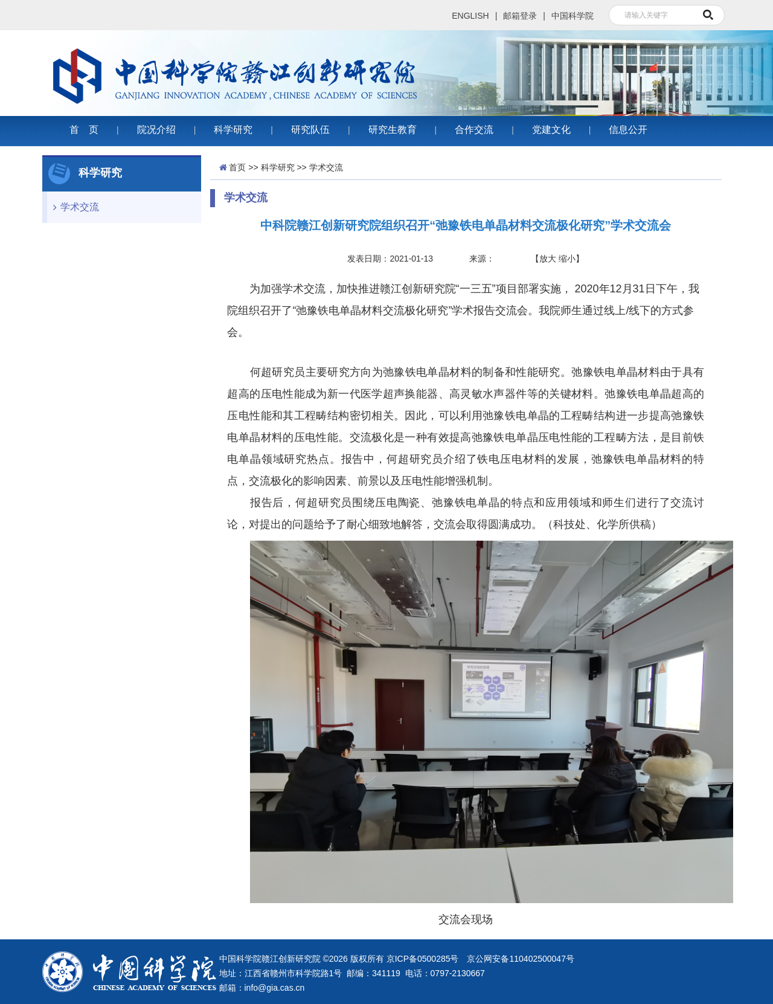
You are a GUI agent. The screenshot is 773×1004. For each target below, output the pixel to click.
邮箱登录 (520, 16)
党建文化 (551, 129)
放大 (547, 258)
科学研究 (233, 129)
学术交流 (73, 207)
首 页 (83, 129)
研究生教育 (392, 129)
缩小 (567, 258)
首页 (237, 167)
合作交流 (474, 129)
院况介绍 (156, 129)
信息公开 (628, 129)
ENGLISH (470, 16)
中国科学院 (572, 16)
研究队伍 (310, 129)
